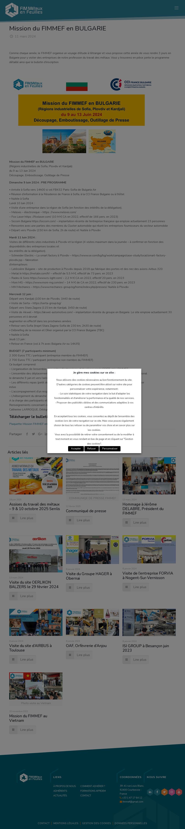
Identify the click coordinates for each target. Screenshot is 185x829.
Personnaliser (110, 448)
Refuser (91, 448)
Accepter (76, 448)
